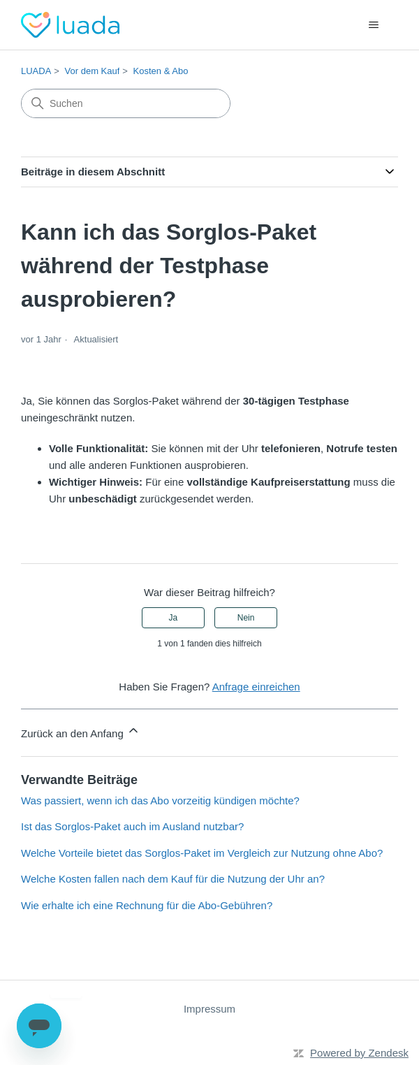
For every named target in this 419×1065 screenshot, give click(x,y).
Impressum (209, 1009)
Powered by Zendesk (359, 1053)
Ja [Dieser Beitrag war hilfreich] (173, 618)
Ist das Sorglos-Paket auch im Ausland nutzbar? (132, 826)
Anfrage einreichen (256, 687)
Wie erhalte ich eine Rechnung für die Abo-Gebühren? (146, 905)
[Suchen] (126, 103)
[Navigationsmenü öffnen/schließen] (373, 25)
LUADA (36, 71)
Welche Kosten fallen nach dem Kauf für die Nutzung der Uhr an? (173, 879)
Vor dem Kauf (92, 71)
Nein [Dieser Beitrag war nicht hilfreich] (246, 618)
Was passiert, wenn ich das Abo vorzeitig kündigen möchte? (160, 800)
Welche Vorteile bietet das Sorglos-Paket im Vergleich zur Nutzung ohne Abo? (202, 853)
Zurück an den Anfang (80, 731)
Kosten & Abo (161, 71)
